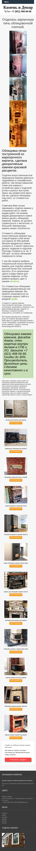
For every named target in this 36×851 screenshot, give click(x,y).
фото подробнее (16, 423)
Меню (6, 2)
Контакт (4, 823)
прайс (14, 299)
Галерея (4, 817)
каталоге (14, 281)
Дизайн (4, 819)
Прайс (4, 815)
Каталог (4, 821)
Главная (4, 813)
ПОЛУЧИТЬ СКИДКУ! (18, 760)
